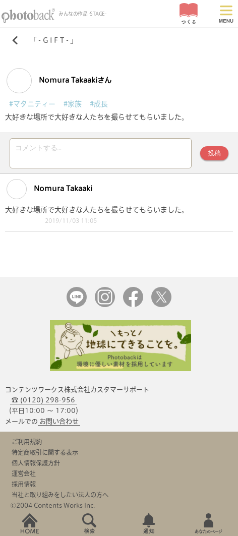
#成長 (99, 103)
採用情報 (24, 484)
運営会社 (24, 473)
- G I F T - (53, 40)
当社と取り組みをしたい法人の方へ (60, 495)
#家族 (73, 103)
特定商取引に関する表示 (45, 452)
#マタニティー (32, 103)
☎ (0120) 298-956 (43, 400)
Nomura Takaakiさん (59, 80)
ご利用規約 (27, 442)
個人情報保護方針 (36, 463)
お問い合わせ (59, 421)
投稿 (214, 153)
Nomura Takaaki (49, 189)
